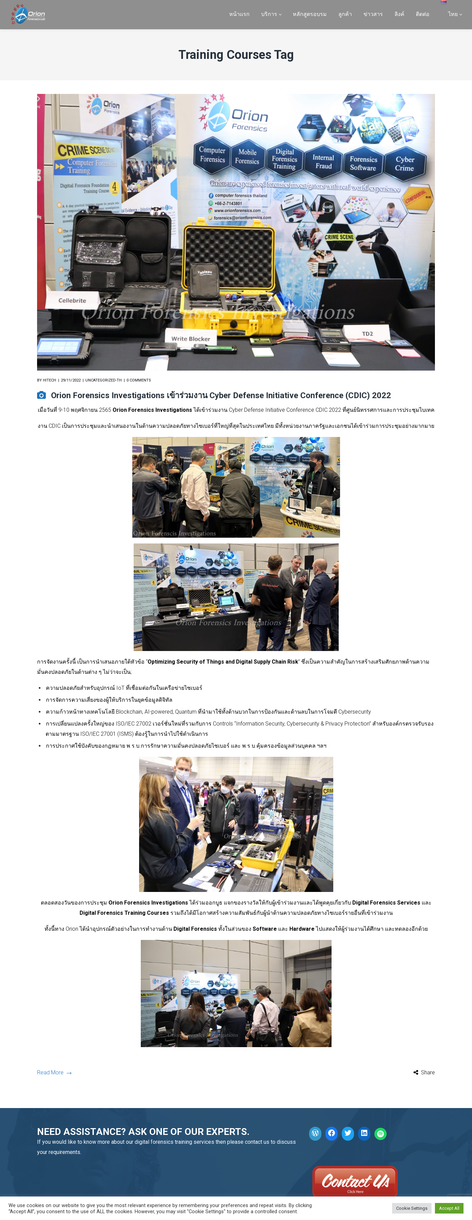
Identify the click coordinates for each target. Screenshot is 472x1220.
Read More (54, 1072)
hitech (49, 380)
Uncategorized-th (103, 380)
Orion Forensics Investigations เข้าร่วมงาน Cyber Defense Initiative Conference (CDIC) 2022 (221, 395)
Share (428, 1072)
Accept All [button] (449, 1208)
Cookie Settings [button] (411, 1208)
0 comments (139, 380)
